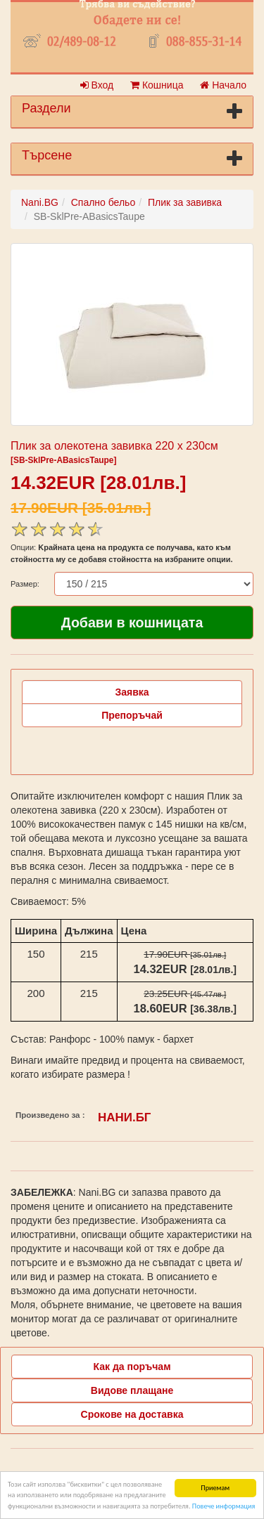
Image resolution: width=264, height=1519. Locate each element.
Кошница (156, 85)
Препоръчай (132, 715)
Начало (223, 85)
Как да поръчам (132, 1366)
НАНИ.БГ (124, 1117)
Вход (97, 85)
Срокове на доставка (132, 1414)
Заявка (132, 692)
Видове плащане (132, 1390)
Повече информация (223, 1506)
